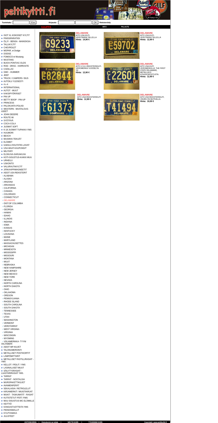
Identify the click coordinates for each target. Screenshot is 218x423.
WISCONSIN (10, 335)
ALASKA (8, 179)
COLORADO (10, 194)
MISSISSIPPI (10, 252)
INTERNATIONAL (12, 87)
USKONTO (9, 163)
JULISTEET (9, 416)
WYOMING (9, 338)
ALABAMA (8, 176)
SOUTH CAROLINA (13, 304)
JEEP (6, 75)
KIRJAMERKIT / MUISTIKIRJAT (18, 391)
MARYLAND (9, 240)
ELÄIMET (8, 142)
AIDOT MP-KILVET (12, 347)
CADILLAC (9, 69)
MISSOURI (9, 255)
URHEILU (8, 160)
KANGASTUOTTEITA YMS (16, 407)
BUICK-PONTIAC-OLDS (15, 63)
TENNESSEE (10, 311)
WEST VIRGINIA (11, 329)
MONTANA (9, 258)
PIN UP (7, 96)
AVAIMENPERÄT (11, 385)
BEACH (7, 136)
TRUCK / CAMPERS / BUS (16, 78)
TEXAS (7, 314)
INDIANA (8, 222)
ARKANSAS (9, 185)
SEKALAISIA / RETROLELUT (17, 388)
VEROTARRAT (11, 326)
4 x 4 (6, 84)
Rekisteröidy (105, 22)
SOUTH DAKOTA (12, 308)
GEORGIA (8, 209)
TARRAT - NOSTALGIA (14, 379)
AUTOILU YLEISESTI (13, 81)
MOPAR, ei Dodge (12, 50)
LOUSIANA (9, 234)
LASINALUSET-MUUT (14, 368)
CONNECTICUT (11, 197)
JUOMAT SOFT (11, 126)
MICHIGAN (9, 246)
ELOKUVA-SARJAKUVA (15, 154)
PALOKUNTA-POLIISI (14, 106)
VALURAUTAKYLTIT (13, 166)
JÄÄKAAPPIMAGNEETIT (15, 169)
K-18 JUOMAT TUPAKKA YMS (18, 130)
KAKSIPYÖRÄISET (12, 93)
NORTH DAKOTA (12, 286)
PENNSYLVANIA (11, 298)
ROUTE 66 (9, 117)
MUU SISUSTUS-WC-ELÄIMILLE (19, 401)
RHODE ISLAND (11, 301)
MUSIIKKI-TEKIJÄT (12, 139)
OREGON (8, 295)
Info (105, 27)
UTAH (6, 317)
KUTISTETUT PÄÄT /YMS (16, 398)
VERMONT (9, 323)
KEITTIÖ (8, 404)
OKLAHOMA (9, 292)
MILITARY (8, 151)
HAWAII (7, 212)
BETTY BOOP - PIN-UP (14, 100)
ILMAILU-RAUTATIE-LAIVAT (16, 145)
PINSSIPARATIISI (12, 38)
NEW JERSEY (10, 271)
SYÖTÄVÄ (8, 120)
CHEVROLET (10, 47)
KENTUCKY (9, 231)
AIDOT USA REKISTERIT (15, 173)
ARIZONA (8, 182)
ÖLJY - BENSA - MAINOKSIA (17, 41)
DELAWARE (9, 200)
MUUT (7, 262)
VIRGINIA (8, 332)
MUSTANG (9, 60)
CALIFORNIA (10, 188)
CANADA (8, 191)
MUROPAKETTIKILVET (14, 382)
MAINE (7, 237)
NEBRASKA (9, 265)
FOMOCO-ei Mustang (14, 57)
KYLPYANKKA (10, 413)
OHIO (6, 289)
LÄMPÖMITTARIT (12, 356)
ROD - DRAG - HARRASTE (16, 66)
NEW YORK (9, 277)
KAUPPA (46, 27)
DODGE (7, 54)
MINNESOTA (10, 249)
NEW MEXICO (10, 274)
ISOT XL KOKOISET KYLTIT (17, 35)
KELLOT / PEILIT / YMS (14, 364)
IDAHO (7, 215)
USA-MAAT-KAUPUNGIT (15, 148)
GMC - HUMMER (11, 72)
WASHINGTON (11, 320)
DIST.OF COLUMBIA (13, 203)
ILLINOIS (8, 219)
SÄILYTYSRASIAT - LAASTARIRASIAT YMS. (12, 372)
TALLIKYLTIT (10, 44)
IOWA (6, 225)
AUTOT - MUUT (11, 90)
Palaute (125, 27)
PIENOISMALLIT (11, 410)
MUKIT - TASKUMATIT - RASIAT (18, 395)
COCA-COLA (10, 123)
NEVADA (8, 280)
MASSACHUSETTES (14, 243)
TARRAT (7, 376)
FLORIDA (8, 206)
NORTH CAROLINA (13, 283)
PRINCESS (9, 103)
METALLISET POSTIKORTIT (17, 353)
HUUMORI (8, 133)
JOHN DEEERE (11, 114)
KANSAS (8, 228)
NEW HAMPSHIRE (12, 268)
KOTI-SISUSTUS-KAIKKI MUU (18, 157)
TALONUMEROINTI (13, 350)
